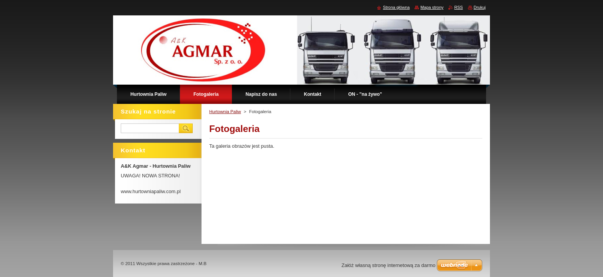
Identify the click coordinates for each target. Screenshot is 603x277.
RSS (458, 7)
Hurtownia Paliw (225, 111)
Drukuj (480, 7)
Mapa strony (431, 7)
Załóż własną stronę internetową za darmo (388, 265)
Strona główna (396, 7)
